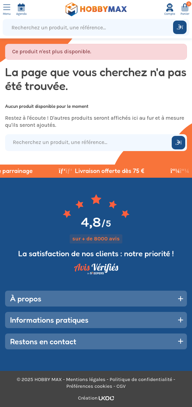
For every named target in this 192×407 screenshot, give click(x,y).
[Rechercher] (180, 27)
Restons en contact (43, 341)
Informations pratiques (49, 319)
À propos (25, 298)
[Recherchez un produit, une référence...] (89, 27)
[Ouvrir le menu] (7, 9)
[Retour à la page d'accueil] (96, 9)
